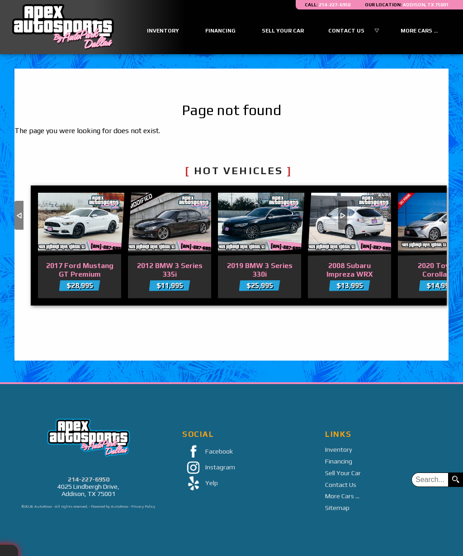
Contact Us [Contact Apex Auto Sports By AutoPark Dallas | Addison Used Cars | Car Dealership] (346, 31)
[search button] (455, 480)
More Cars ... (419, 31)
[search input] (430, 480)
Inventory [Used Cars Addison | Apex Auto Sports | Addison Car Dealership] (163, 31)
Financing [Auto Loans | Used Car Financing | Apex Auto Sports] (220, 31)
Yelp (200, 483)
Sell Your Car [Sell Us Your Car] (283, 31)
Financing (338, 461)
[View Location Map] (407, 5)
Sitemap (337, 507)
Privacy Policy (143, 506)
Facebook (207, 452)
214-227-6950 (88, 479)
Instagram (208, 468)
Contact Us (340, 484)
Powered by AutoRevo (109, 506)
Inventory (338, 449)
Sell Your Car (343, 473)
